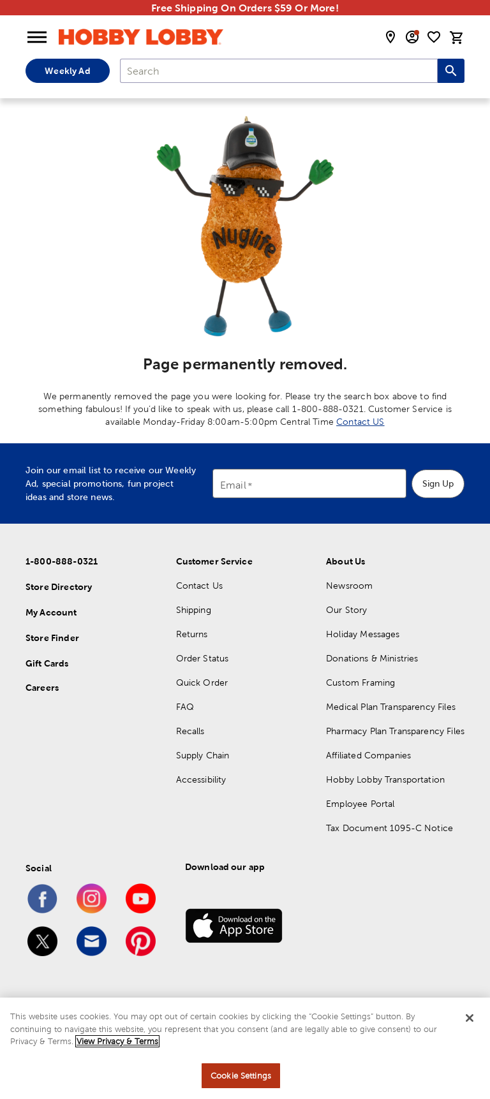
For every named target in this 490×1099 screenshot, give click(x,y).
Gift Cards (47, 663)
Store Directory (59, 587)
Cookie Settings (241, 1083)
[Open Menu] (37, 37)
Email (233, 485)
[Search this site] (451, 71)
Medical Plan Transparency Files (391, 707)
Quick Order (202, 682)
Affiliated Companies (368, 755)
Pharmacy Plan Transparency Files (395, 731)
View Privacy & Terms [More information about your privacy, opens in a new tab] (117, 1049)
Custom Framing (360, 682)
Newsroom (349, 585)
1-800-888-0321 (62, 561)
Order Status (202, 658)
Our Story (346, 610)
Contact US (360, 422)
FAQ (185, 707)
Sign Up (438, 483)
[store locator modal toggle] (390, 37)
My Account (51, 612)
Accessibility (201, 779)
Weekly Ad (67, 71)
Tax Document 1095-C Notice (389, 828)
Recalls (190, 731)
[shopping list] (433, 37)
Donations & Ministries (372, 658)
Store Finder (52, 638)
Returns (192, 634)
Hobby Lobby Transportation (385, 779)
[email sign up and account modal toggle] (412, 37)
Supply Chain (203, 755)
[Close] (470, 1026)
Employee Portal (360, 804)
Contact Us (199, 585)
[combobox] (279, 71)
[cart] (456, 37)
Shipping (193, 610)
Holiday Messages (362, 634)
